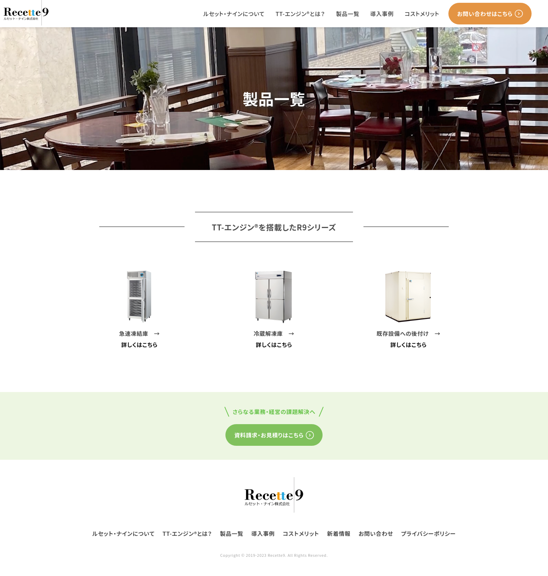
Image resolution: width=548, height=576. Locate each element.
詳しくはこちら (139, 344)
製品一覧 (347, 13)
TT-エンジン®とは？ (300, 13)
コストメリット (422, 13)
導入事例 (382, 13)
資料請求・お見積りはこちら (274, 435)
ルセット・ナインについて (234, 13)
